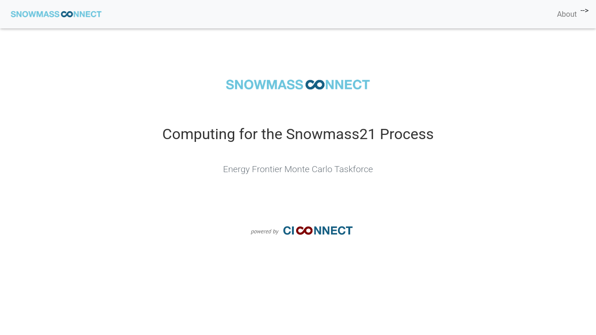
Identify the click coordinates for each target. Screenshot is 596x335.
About (567, 14)
